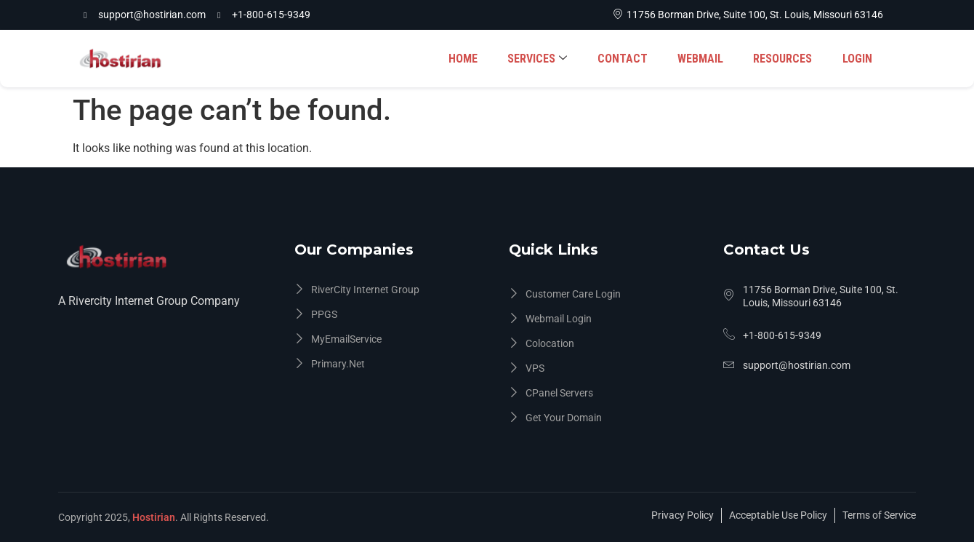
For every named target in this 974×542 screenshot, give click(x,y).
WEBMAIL (702, 58)
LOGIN (857, 58)
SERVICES (541, 58)
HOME (467, 58)
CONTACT (625, 58)
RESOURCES (783, 58)
